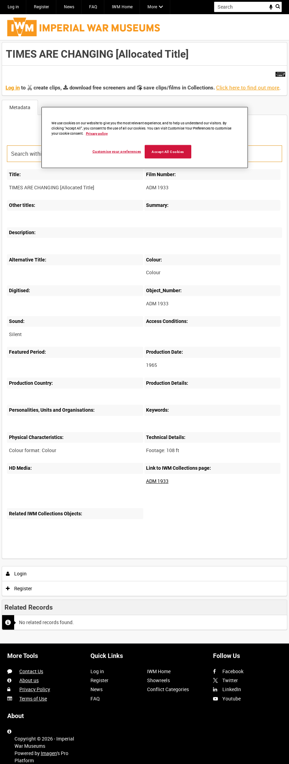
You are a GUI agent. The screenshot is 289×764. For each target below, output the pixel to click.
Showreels (158, 680)
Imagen (49, 753)
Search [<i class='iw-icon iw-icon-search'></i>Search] (278, 6)
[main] (144, 341)
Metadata (19, 107)
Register (41, 6)
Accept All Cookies (168, 151)
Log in (13, 6)
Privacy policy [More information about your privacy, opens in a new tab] (97, 133)
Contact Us (31, 671)
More (152, 6)
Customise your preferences (117, 151)
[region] (144, 137)
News (69, 6)
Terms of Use (33, 698)
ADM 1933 (157, 481)
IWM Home (122, 6)
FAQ (93, 6)
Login (16, 573)
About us (29, 680)
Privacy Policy (34, 689)
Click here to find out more (247, 87)
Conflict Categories (168, 689)
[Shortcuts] (280, 73)
